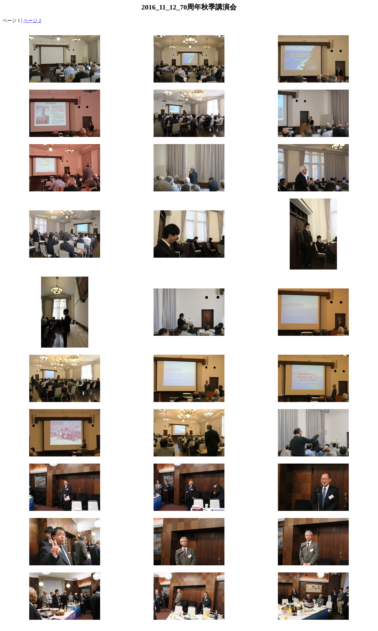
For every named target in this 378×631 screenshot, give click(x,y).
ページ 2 (32, 20)
